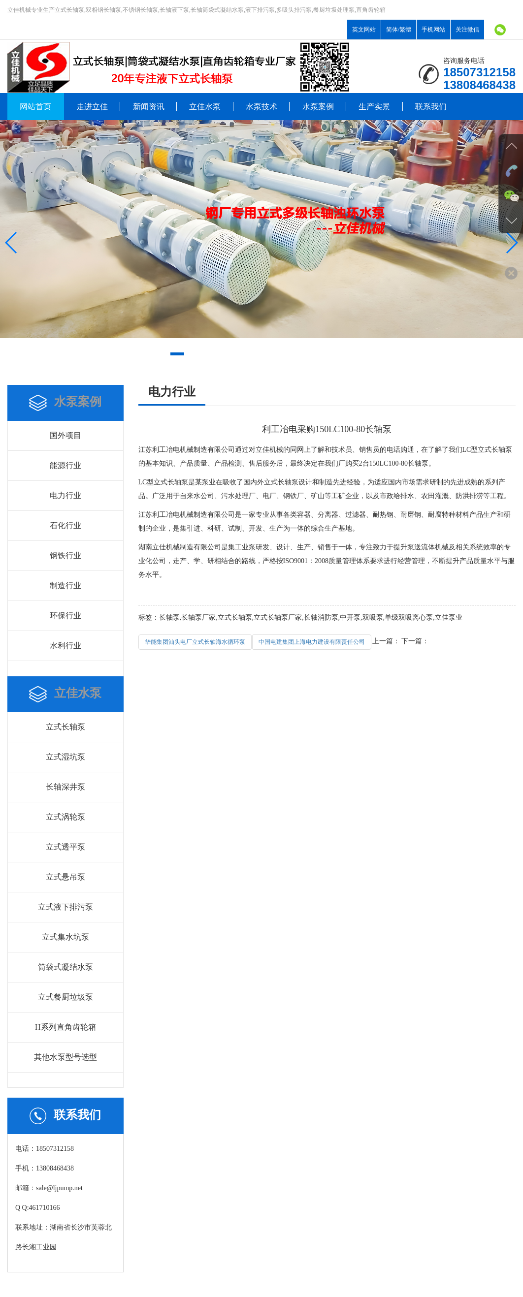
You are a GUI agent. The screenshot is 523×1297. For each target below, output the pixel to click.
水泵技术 (261, 106)
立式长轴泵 (65, 727)
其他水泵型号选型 (65, 1057)
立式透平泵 (65, 847)
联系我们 (431, 106)
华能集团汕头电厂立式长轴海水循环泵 (195, 641)
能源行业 (65, 465)
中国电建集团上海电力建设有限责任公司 (312, 641)
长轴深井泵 (65, 787)
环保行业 (65, 615)
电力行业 (65, 495)
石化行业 (65, 525)
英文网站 (364, 29)
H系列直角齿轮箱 (65, 1027)
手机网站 (433, 29)
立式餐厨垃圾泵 (65, 997)
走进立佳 (92, 106)
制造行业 (65, 585)
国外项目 (65, 435)
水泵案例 (318, 106)
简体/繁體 (398, 29)
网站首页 (35, 106)
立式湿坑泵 (65, 757)
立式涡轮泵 (65, 817)
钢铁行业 (65, 555)
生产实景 (374, 106)
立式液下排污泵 (65, 907)
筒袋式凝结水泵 (65, 967)
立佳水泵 (205, 106)
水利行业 (65, 645)
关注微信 (467, 29)
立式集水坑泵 (65, 937)
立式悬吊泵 (65, 877)
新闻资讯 (148, 106)
